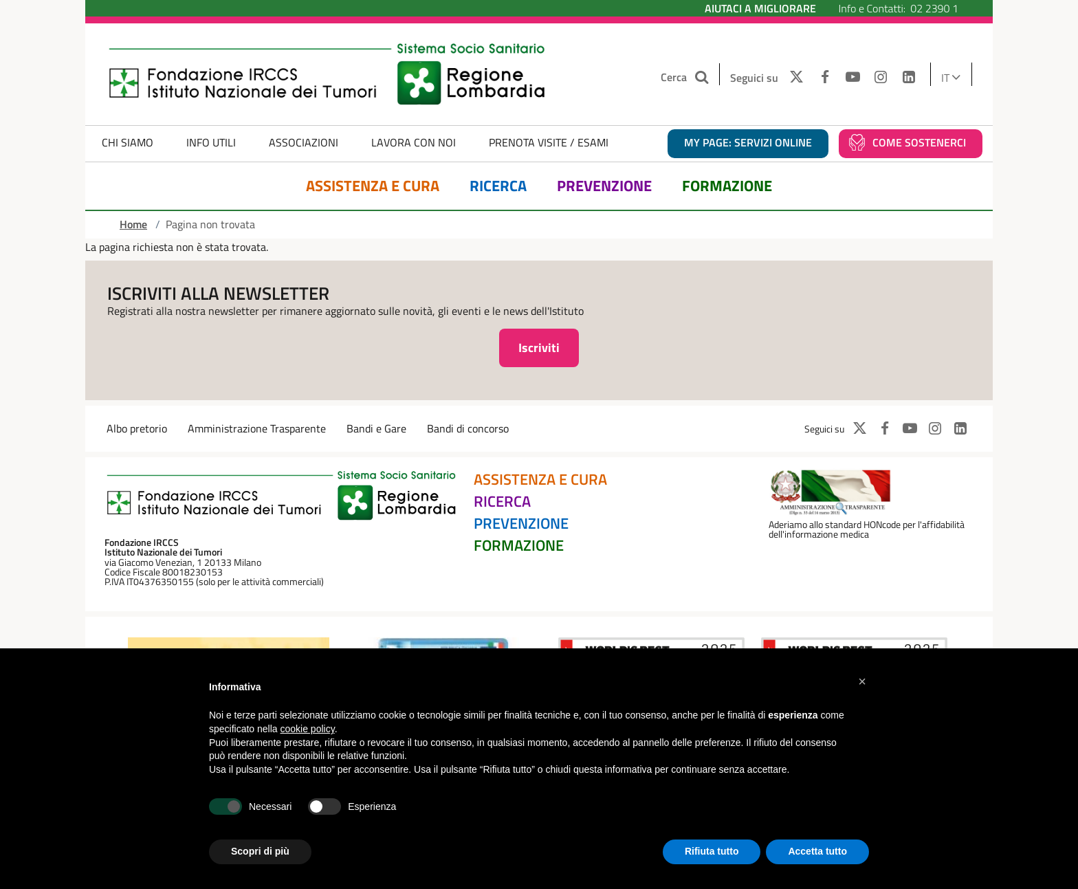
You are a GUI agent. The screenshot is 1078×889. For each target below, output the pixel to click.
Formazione (727, 186)
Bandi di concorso (468, 428)
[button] (862, 681)
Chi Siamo (127, 142)
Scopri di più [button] (260, 851)
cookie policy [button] (307, 728)
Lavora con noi (413, 142)
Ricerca (498, 186)
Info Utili (211, 142)
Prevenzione (604, 186)
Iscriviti (539, 347)
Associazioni (303, 142)
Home (133, 224)
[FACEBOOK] (824, 77)
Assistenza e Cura (372, 186)
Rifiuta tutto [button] (712, 851)
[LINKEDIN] (909, 77)
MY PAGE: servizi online (748, 142)
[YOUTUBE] (853, 77)
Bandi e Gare (376, 428)
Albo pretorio (137, 428)
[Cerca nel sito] (704, 77)
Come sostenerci (919, 142)
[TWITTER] (793, 77)
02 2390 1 (934, 8)
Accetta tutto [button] (817, 851)
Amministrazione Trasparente (257, 428)
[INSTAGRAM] (881, 77)
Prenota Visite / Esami (548, 142)
